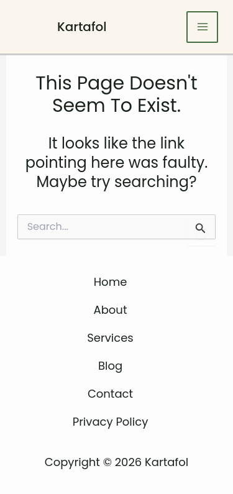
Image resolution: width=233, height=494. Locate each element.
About (110, 310)
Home (110, 282)
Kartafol (82, 26)
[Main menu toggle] (202, 27)
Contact (110, 393)
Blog (110, 365)
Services (110, 337)
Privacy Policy (110, 421)
